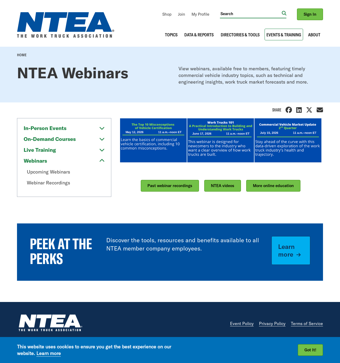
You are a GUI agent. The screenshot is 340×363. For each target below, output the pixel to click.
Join (181, 14)
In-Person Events (45, 128)
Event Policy (242, 323)
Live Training (40, 149)
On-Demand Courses (50, 139)
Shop (167, 14)
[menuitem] (167, 14)
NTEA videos (222, 185)
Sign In (310, 14)
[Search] (251, 13)
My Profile (200, 14)
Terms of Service (307, 323)
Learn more (286, 250)
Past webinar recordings (169, 185)
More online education (273, 185)
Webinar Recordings (48, 183)
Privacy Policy (272, 323)
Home (22, 55)
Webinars (35, 160)
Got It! (310, 349)
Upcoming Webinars (48, 172)
